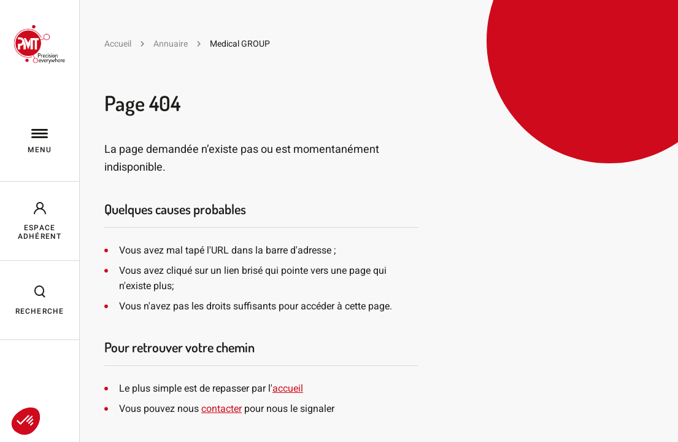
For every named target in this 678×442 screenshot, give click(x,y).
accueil (287, 388)
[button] (25, 421)
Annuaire (170, 43)
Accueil (117, 43)
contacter (221, 408)
